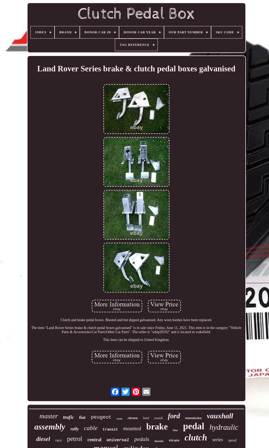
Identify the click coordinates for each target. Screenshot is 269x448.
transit (110, 429)
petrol (74, 438)
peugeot (101, 417)
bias (175, 430)
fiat (82, 417)
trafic (68, 417)
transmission (193, 418)
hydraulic (223, 427)
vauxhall (220, 416)
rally (74, 428)
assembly (49, 426)
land (146, 418)
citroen (133, 418)
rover (119, 418)
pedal (193, 426)
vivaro (174, 440)
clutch (196, 437)
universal (118, 440)
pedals (141, 439)
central (94, 439)
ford (174, 416)
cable (90, 428)
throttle (158, 441)
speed (232, 440)
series (217, 439)
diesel (43, 439)
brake (157, 426)
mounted (132, 428)
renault (158, 418)
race (58, 440)
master (49, 416)
